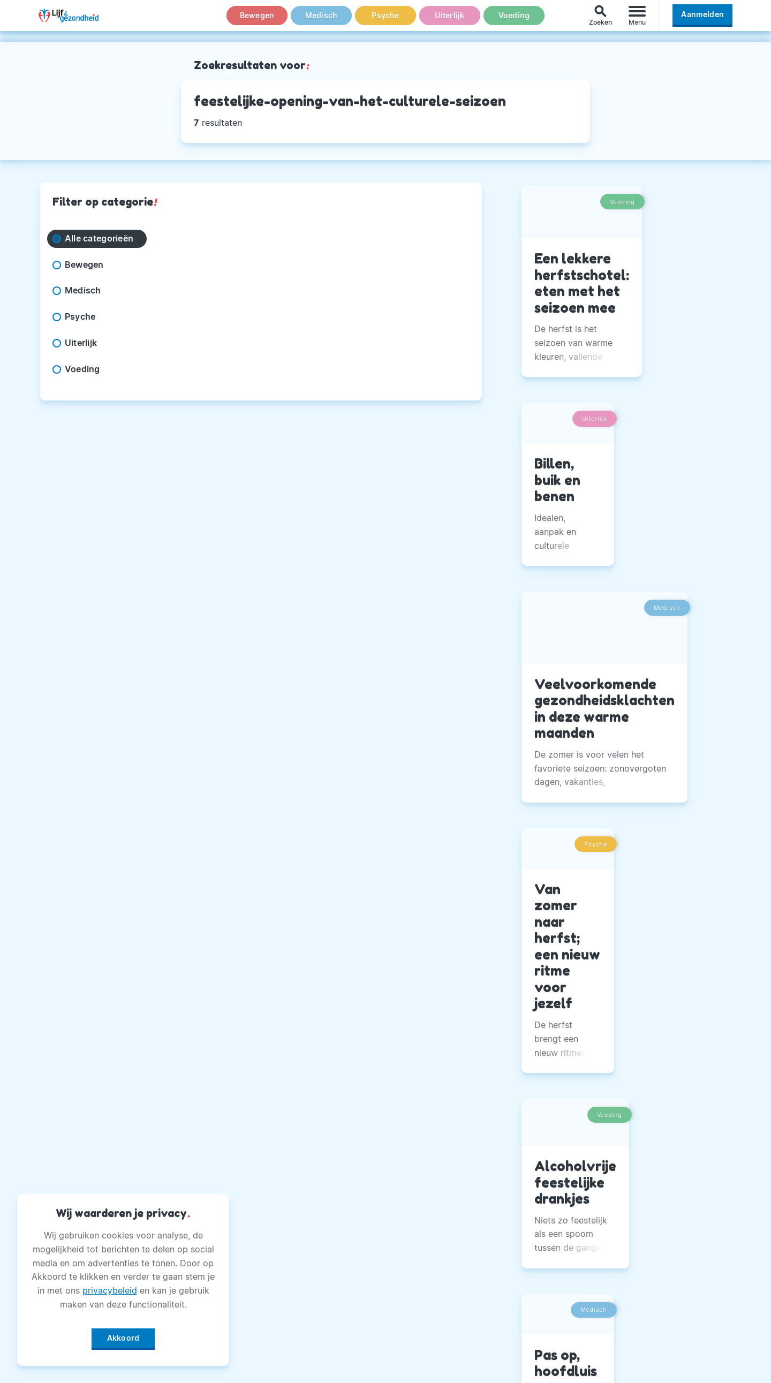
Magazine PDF (318, 1296)
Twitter (542, 1243)
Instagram (548, 1216)
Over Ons (307, 1189)
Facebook (548, 1189)
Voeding (514, 21)
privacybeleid (109, 1286)
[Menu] (637, 20)
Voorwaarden (315, 1349)
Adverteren (311, 1243)
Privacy (303, 1270)
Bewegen (257, 21)
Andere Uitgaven (323, 1216)
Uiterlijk (450, 21)
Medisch (321, 21)
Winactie (305, 1323)
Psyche (385, 21)
